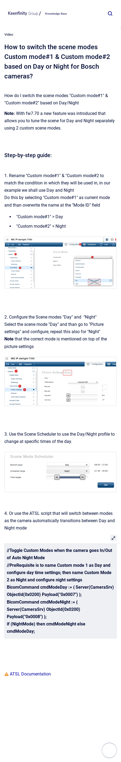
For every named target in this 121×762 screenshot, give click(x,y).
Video (8, 34)
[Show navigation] (109, 750)
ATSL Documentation (30, 674)
